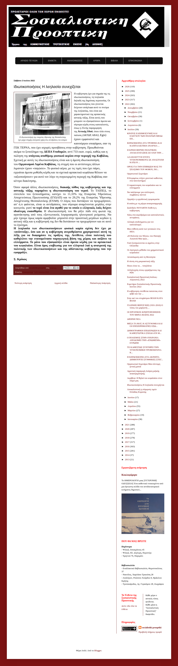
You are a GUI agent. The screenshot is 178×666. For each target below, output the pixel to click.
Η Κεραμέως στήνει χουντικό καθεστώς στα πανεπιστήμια (144, 179)
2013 (127, 459)
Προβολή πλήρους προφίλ (150, 632)
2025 (127, 91)
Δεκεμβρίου (133, 107)
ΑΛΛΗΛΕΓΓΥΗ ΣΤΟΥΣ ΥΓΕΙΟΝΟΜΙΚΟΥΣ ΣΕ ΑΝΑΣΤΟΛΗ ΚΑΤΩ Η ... (145, 160)
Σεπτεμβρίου (134, 121)
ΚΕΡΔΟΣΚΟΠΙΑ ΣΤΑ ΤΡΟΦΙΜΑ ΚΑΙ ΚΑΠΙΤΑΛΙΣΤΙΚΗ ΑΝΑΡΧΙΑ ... (144, 144)
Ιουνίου (131, 397)
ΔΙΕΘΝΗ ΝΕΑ (134, 319)
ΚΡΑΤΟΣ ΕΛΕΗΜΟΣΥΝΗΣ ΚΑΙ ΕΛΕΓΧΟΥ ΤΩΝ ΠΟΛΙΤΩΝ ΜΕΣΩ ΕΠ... (144, 136)
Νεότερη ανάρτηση (23, 283)
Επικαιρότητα (28, 272)
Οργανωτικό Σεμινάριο (137, 173)
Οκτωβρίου (133, 116)
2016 (127, 446)
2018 (127, 437)
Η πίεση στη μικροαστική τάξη (141, 261)
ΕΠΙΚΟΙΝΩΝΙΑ (135, 61)
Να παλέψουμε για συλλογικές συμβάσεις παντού (140, 193)
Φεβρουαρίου (134, 415)
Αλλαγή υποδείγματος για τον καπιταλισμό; (140, 223)
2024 (127, 95)
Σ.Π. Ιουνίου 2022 (41, 272)
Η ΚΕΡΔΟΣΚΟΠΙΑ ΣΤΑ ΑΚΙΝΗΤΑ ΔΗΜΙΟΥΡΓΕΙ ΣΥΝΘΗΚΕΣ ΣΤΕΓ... (145, 358)
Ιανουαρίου (133, 419)
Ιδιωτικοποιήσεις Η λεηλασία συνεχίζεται (145, 385)
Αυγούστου (133, 125)
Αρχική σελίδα (60, 283)
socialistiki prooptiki (152, 627)
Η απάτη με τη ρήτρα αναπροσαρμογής (144, 203)
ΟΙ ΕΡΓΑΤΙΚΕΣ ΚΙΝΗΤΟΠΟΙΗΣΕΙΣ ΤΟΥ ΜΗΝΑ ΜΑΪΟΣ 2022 (144, 313)
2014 (127, 455)
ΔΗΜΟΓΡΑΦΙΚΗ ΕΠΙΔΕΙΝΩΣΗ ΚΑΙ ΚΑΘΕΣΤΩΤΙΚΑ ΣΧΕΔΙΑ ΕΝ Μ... (144, 332)
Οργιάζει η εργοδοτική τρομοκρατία (143, 199)
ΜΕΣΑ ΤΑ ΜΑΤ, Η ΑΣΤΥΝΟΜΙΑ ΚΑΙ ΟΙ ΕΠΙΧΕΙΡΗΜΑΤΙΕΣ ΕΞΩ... (144, 325)
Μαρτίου (132, 410)
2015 (127, 450)
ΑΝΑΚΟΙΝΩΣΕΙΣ (74, 61)
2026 (127, 86)
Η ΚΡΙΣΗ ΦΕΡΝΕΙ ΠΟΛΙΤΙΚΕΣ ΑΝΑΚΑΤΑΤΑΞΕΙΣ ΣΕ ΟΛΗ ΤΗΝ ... (145, 151)
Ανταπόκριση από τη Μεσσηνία (141, 257)
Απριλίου (132, 406)
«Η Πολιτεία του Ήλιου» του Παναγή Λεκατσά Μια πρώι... (144, 237)
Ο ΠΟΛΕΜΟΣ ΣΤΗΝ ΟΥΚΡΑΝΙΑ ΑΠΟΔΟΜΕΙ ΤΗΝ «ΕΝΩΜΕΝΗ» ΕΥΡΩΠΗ (143, 340)
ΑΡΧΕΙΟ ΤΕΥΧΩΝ (29, 61)
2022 (127, 104)
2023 (127, 99)
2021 (127, 424)
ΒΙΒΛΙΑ (114, 61)
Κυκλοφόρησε (129, 474)
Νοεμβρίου (133, 112)
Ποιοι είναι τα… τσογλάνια (139, 265)
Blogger (97, 650)
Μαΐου (131, 402)
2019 (127, 433)
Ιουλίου (131, 129)
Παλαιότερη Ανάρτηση (100, 283)
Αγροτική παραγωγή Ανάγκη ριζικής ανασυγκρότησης (143, 372)
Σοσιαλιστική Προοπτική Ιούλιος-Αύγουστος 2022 (142, 278)
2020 (127, 429)
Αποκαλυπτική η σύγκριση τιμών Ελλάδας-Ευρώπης (142, 390)
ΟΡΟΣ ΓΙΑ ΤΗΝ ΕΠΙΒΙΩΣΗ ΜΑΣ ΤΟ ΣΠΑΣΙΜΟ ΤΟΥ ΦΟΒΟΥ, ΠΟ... (144, 168)
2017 (127, 442)
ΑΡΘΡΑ (96, 61)
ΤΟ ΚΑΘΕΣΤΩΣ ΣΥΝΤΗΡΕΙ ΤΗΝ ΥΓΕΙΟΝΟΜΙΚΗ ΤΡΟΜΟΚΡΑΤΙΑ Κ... (144, 350)
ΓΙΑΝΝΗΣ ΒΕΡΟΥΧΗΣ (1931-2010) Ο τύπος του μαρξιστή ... (145, 306)
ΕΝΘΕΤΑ (52, 61)
